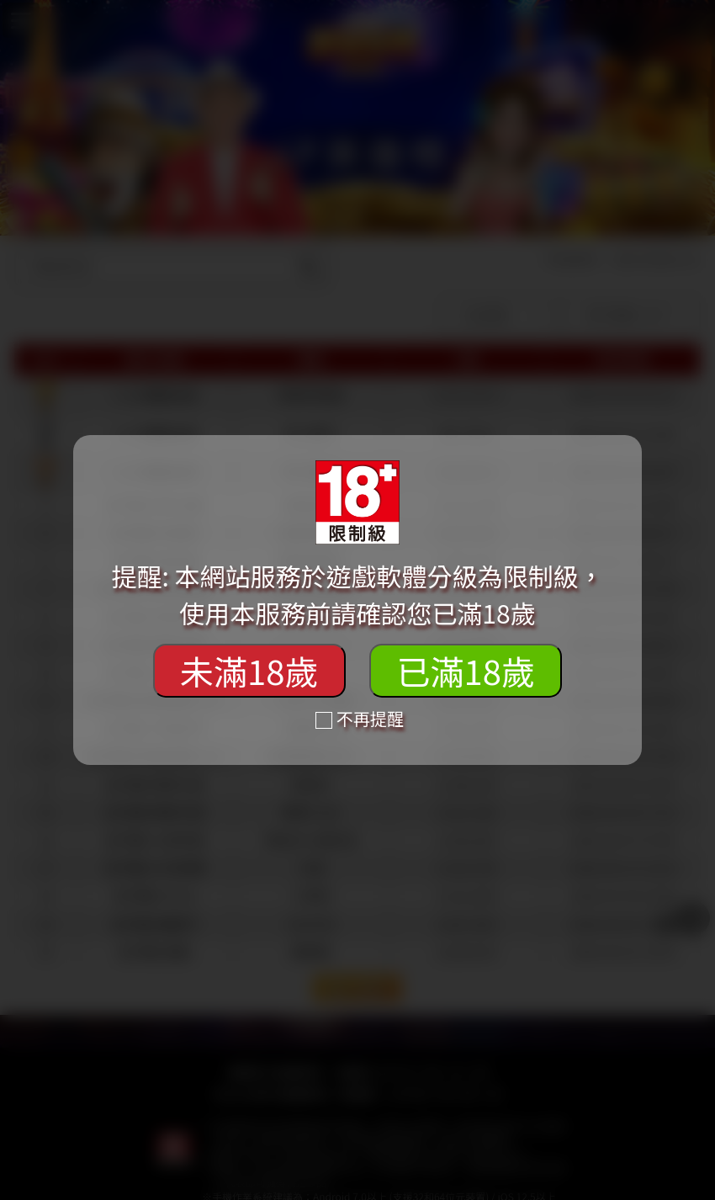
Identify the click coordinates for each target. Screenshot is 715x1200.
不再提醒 (359, 718)
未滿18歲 (249, 670)
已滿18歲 (465, 670)
